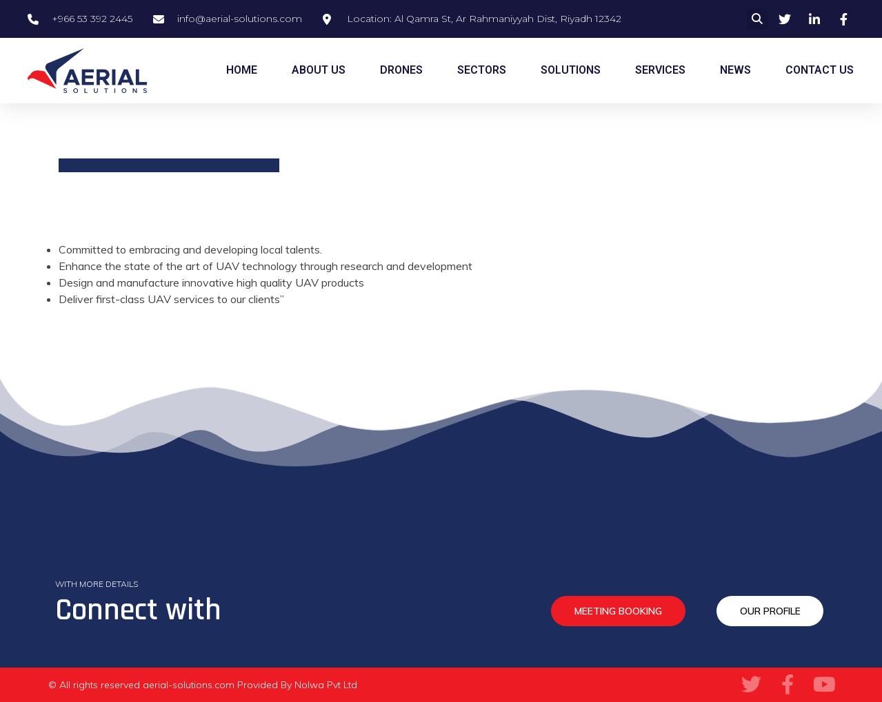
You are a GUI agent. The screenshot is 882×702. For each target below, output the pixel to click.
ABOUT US (318, 69)
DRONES (401, 69)
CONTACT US (819, 69)
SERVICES (660, 69)
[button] (757, 19)
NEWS (735, 69)
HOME (241, 69)
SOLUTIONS (571, 69)
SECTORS (481, 69)
